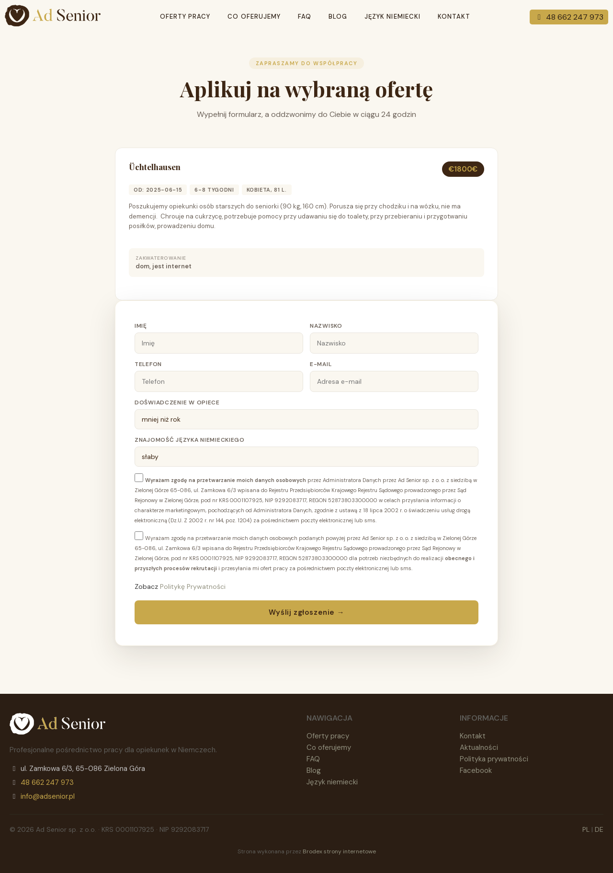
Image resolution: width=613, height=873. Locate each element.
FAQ (313, 759)
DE (599, 829)
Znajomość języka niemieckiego (190, 440)
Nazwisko (326, 326)
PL (586, 829)
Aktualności (479, 747)
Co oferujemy (253, 16)
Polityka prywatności (494, 759)
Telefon (148, 364)
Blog (338, 16)
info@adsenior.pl (48, 796)
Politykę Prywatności (193, 586)
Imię (141, 326)
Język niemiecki (392, 16)
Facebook (476, 770)
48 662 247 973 (568, 17)
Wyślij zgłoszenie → (306, 612)
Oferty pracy (185, 16)
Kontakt (454, 16)
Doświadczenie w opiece (177, 402)
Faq (304, 16)
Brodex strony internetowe (339, 851)
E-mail (320, 364)
